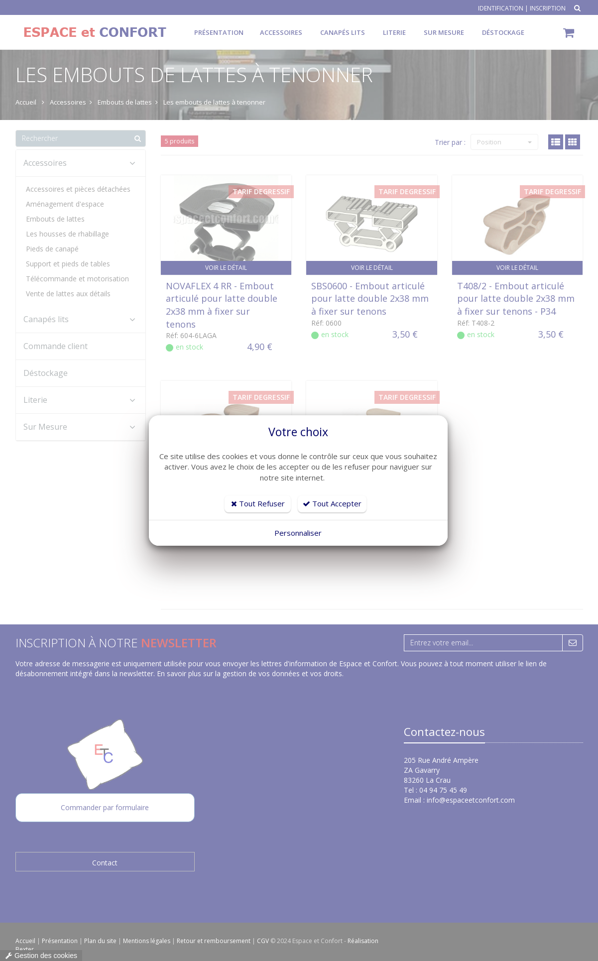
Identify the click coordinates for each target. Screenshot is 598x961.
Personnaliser (298, 533)
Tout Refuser (258, 503)
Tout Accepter (332, 503)
